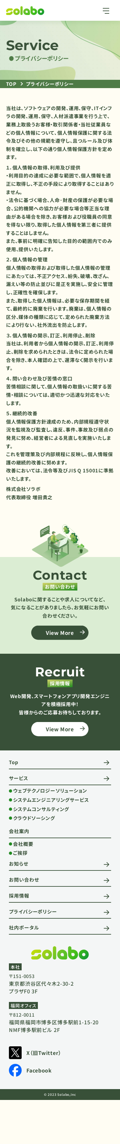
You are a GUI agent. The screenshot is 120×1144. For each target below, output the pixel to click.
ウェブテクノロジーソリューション (50, 790)
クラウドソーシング (34, 818)
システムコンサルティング (41, 809)
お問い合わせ (24, 879)
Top (13, 762)
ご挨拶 (20, 852)
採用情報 (19, 895)
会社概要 (23, 843)
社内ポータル (24, 927)
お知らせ (18, 863)
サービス (18, 778)
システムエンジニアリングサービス (51, 799)
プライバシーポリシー (33, 911)
